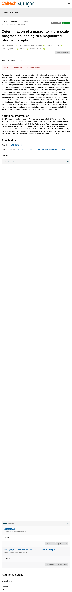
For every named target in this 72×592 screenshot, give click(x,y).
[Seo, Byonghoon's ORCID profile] (16, 45)
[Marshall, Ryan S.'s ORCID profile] (17, 49)
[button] (36, 162)
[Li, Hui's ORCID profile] (27, 49)
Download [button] (62, 544)
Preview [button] (50, 544)
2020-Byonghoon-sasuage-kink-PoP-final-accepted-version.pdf (41, 149)
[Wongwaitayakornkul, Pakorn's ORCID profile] (44, 45)
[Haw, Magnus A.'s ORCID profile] (61, 45)
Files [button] (36, 523)
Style (4, 60)
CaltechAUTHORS (11, 12)
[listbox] (15, 61)
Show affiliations (62, 52)
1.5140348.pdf (16, 145)
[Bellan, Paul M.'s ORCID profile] (44, 49)
